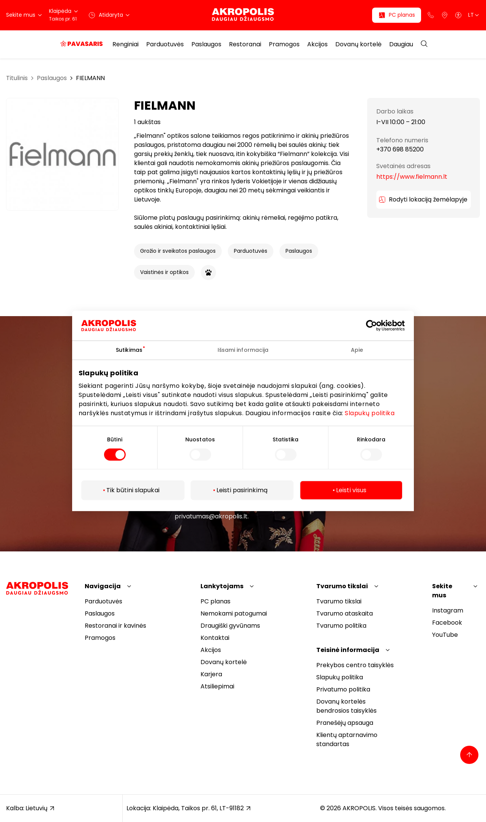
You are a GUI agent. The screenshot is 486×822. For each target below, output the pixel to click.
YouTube (445, 634)
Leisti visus (351, 490)
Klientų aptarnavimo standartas (346, 739)
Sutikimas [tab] (129, 350)
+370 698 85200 (400, 149)
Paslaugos (206, 44)
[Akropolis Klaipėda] (243, 15)
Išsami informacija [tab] (243, 350)
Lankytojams (221, 586)
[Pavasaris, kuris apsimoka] (81, 44)
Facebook (447, 622)
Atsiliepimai (217, 686)
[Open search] (424, 44)
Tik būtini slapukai (132, 490)
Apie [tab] (357, 350)
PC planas (215, 601)
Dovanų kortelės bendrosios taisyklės (346, 706)
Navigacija (103, 586)
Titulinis (17, 78)
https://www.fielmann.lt (411, 176)
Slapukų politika (369, 412)
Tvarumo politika (341, 625)
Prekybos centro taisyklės (355, 665)
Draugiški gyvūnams (230, 625)
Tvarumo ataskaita (344, 613)
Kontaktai (214, 637)
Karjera (211, 674)
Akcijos (317, 44)
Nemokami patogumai (233, 613)
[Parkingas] (444, 15)
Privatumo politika (343, 689)
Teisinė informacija (347, 650)
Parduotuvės (165, 44)
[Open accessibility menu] (458, 15)
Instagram (447, 610)
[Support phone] (431, 15)
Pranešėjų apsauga (344, 722)
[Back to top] (469, 755)
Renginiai (125, 44)
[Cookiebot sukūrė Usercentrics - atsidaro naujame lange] (377, 325)
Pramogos (284, 44)
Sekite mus (442, 591)
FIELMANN (90, 78)
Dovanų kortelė (358, 44)
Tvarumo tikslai (342, 586)
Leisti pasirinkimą (242, 490)
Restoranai (245, 44)
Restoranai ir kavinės (115, 625)
